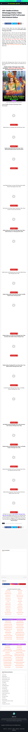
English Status (14, 684)
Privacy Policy (22, 728)
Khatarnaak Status (14, 691)
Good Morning (14, 688)
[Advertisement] (14, 53)
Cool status (14, 682)
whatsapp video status (18, 523)
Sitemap (17, 728)
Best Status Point (11, 725)
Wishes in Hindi (14, 699)
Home (3, 8)
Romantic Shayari (14, 696)
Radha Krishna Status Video (9, 8)
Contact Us (10, 728)
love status (14, 702)
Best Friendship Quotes (14, 679)
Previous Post (4, 577)
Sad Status (14, 697)
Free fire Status (14, 687)
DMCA (14, 728)
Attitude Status (14, 676)
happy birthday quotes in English (14, 700)
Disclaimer (14, 730)
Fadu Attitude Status (14, 685)
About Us (5, 728)
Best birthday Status (14, 681)
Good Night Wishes (14, 690)
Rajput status (14, 694)
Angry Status (14, 675)
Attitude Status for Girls (14, 678)
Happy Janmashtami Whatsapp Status (14, 44)
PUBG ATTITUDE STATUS (14, 693)
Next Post (24, 577)
